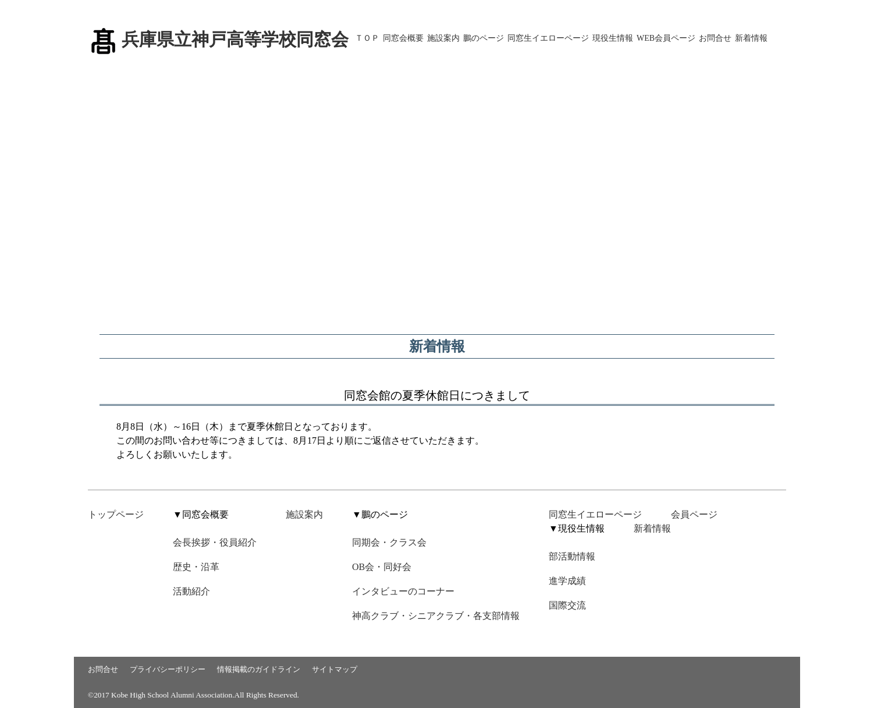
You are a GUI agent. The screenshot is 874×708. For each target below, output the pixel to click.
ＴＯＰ (367, 38)
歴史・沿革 (196, 567)
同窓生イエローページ (548, 38)
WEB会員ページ (666, 38)
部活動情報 (572, 556)
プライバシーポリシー (167, 669)
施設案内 (443, 38)
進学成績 (567, 581)
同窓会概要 (403, 38)
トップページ (116, 514)
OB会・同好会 (381, 567)
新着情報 (751, 38)
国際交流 (567, 605)
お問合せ (715, 38)
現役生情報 (612, 38)
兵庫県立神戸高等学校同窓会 (235, 39)
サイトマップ (334, 669)
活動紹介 (191, 591)
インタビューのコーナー (403, 591)
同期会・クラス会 (389, 542)
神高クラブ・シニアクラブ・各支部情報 (436, 616)
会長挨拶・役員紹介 (215, 542)
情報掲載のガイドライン (258, 669)
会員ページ (694, 514)
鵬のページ (483, 38)
